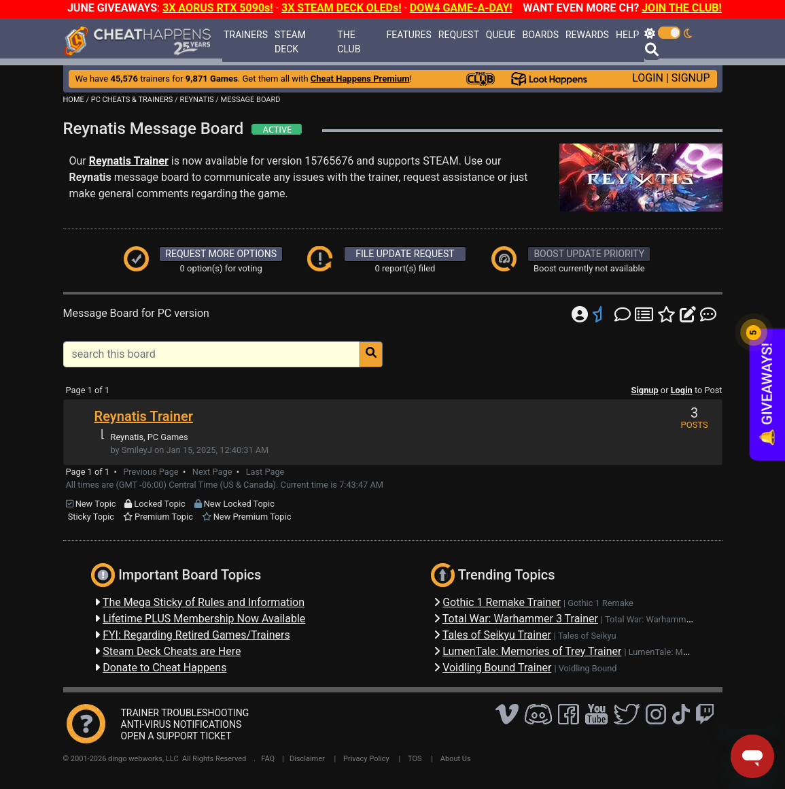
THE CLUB (348, 41)
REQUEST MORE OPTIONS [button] (221, 253)
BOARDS (540, 34)
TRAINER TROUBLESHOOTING (185, 712)
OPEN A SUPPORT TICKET (176, 736)
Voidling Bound (588, 668)
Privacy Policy (366, 758)
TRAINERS (246, 34)
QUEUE (501, 34)
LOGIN (647, 77)
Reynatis (127, 437)
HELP (627, 34)
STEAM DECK (290, 41)
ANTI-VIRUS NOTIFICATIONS (181, 724)
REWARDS (587, 34)
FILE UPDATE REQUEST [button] (404, 253)
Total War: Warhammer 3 (653, 619)
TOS (415, 758)
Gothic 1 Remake (600, 603)
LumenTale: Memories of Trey (686, 652)
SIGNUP (690, 77)
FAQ (268, 758)
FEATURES (409, 34)
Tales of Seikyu (587, 636)
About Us (455, 758)
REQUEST (458, 34)
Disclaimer (307, 758)
